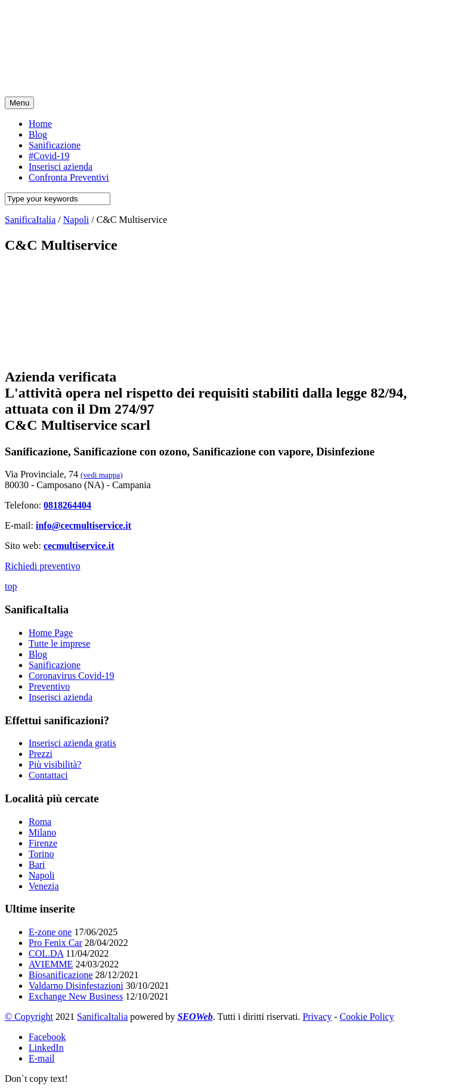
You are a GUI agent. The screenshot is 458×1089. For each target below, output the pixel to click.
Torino (41, 854)
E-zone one (50, 932)
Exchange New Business (76, 996)
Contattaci (48, 775)
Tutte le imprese (59, 643)
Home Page (51, 633)
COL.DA (46, 953)
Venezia (44, 886)
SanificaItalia (102, 1017)
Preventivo (49, 686)
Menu (19, 102)
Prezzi (40, 754)
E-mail (42, 1058)
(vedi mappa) (102, 474)
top (11, 586)
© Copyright (29, 1017)
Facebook (47, 1037)
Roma (40, 822)
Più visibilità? (55, 764)
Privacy (317, 1017)
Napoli (42, 875)
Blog (38, 654)
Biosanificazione (61, 975)
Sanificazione (55, 665)
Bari (37, 865)
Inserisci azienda (60, 697)
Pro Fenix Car (55, 943)
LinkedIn (46, 1048)
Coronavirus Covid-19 (71, 676)
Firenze (43, 843)
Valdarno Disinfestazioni (76, 986)
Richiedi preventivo (43, 566)
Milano (42, 832)
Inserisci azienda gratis (72, 743)
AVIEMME (51, 964)
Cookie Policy (367, 1017)
